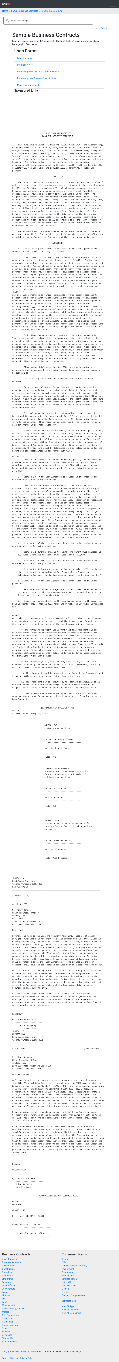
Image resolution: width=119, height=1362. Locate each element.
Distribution (7, 1275)
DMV (64, 1262)
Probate (65, 1292)
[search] (47, 20)
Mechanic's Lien (69, 1285)
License (6, 1295)
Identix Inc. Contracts (52, 11)
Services (6, 1331)
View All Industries (71, 1309)
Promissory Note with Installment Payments (38, 71)
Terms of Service (10, 1358)
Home (5, 11)
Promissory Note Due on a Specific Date (36, 78)
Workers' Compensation (73, 1295)
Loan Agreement (25, 58)
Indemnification (9, 1285)
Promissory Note (25, 65)
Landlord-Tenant (69, 1279)
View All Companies (71, 1313)
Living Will (66, 1282)
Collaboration (8, 1265)
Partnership (7, 1321)
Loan (4, 1302)
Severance (7, 1335)
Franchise (7, 1282)
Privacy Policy (27, 1358)
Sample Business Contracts (24, 11)
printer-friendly (101, 28)
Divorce (65, 1259)
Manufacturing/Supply (13, 1308)
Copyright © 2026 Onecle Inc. (16, 1351)
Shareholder (8, 1338)
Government (67, 1272)
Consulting (7, 1272)
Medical (65, 1288)
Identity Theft (68, 1275)
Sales (4, 1328)
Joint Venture (8, 1288)
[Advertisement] (59, 112)
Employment (8, 1279)
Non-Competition (10, 1315)
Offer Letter (7, 1318)
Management (8, 1305)
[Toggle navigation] (113, 4)
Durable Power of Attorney (74, 1265)
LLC (4, 1298)
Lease (5, 1292)
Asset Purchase (9, 1259)
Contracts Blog (69, 1301)
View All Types (69, 1306)
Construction (8, 1269)
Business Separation (12, 1262)
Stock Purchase (9, 1341)
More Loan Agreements (28, 85)
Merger (5, 1312)
